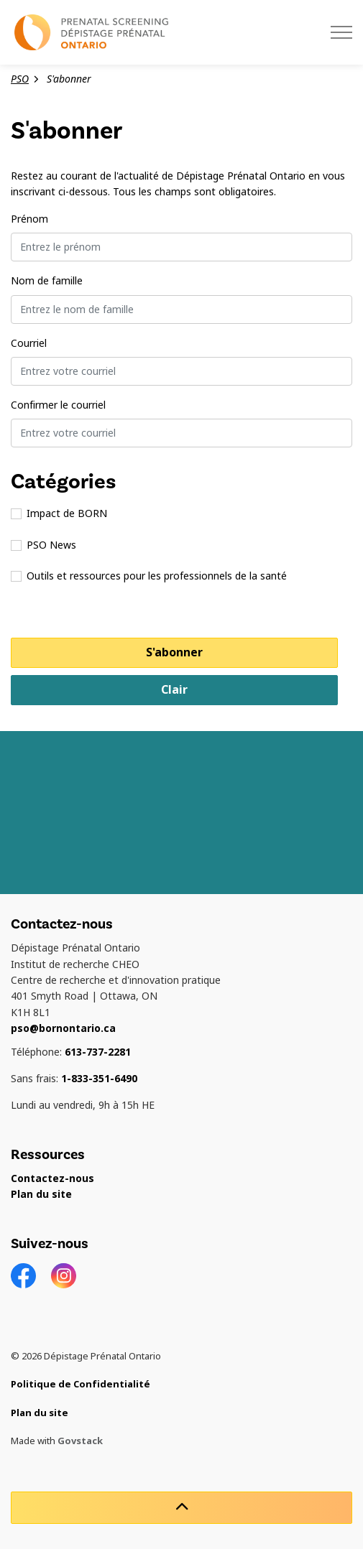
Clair (174, 690)
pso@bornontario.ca (63, 1028)
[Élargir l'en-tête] (341, 32)
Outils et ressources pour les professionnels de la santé (149, 576)
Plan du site (41, 1194)
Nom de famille (47, 281)
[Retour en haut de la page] (181, 1508)
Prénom (29, 219)
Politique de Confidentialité (80, 1384)
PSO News (43, 545)
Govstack (80, 1441)
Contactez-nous (52, 1178)
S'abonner (174, 652)
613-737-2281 (98, 1052)
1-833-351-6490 (99, 1078)
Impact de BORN (59, 513)
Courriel (29, 343)
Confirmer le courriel (58, 405)
